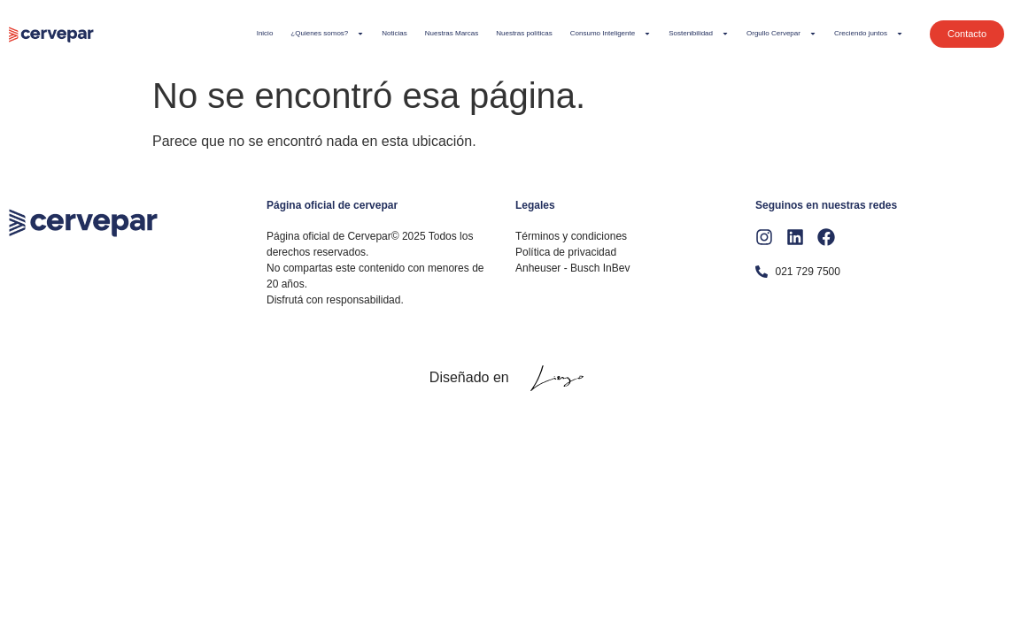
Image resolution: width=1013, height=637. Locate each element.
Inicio (265, 33)
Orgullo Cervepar (781, 33)
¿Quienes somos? (327, 33)
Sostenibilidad (699, 33)
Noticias (394, 33)
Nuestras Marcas (451, 33)
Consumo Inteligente (610, 33)
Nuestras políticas (524, 33)
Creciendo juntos (868, 33)
